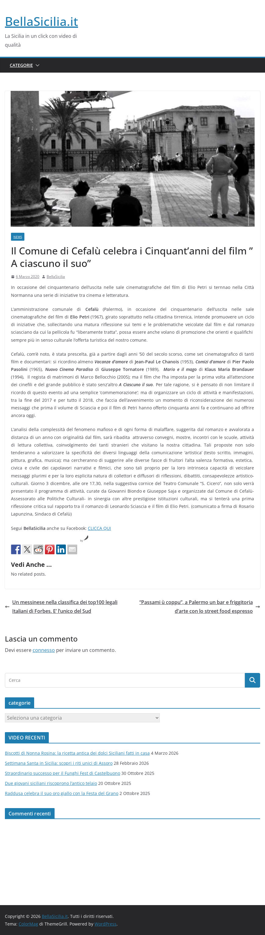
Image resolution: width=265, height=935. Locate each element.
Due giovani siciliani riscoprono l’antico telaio (51, 783)
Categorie (21, 65)
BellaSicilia (56, 276)
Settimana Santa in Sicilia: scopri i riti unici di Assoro (59, 763)
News (17, 237)
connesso (44, 650)
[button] (36, 65)
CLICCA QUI (99, 528)
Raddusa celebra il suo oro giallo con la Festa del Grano (61, 793)
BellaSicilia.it (41, 21)
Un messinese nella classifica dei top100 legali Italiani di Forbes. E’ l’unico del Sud (61, 606)
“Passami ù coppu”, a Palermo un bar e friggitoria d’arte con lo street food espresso (199, 606)
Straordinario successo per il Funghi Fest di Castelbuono (62, 773)
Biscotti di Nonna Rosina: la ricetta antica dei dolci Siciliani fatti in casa (77, 753)
